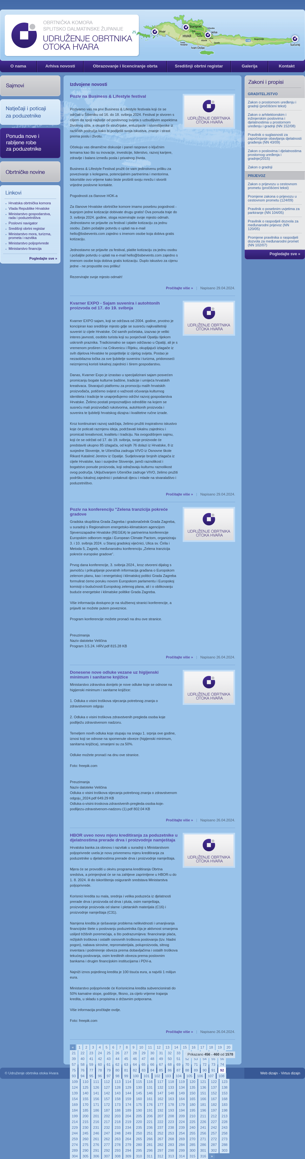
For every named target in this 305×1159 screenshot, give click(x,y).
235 (139, 1127)
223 (171, 1122)
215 (86, 1122)
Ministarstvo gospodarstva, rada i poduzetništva (30, 216)
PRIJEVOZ (256, 176)
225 (192, 1122)
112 (107, 1082)
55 (213, 1059)
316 (203, 1156)
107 (211, 1076)
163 (171, 1099)
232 (107, 1127)
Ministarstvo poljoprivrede (29, 243)
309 (128, 1156)
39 (74, 1059)
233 (118, 1127)
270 (192, 1139)
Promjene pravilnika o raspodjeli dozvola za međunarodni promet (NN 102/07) (273, 241)
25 (109, 1053)
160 (139, 1099)
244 (75, 1133)
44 (117, 1059)
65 (144, 1064)
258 (224, 1133)
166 (203, 1099)
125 (86, 1087)
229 (75, 1127)
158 (118, 1099)
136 (203, 1087)
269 (182, 1139)
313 (171, 1156)
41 (91, 1059)
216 (96, 1122)
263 (118, 1139)
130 (139, 1087)
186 (96, 1110)
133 (171, 1087)
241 (203, 1127)
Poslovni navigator (23, 223)
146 (150, 1093)
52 (187, 1059)
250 (139, 1133)
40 (82, 1059)
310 (139, 1156)
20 (228, 1047)
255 (192, 1133)
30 (152, 1053)
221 (150, 1122)
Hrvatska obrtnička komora (30, 203)
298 (171, 1150)
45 (126, 1059)
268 (171, 1139)
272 (214, 1139)
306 (96, 1156)
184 (75, 1110)
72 (205, 1064)
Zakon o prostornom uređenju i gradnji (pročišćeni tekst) (272, 104)
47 (144, 1059)
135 (192, 1087)
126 (96, 1087)
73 (213, 1064)
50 (170, 1059)
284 (182, 1145)
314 (182, 1156)
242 (214, 1127)
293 (118, 1150)
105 (189, 1076)
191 (150, 1110)
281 (150, 1145)
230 (86, 1127)
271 (203, 1139)
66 (152, 1064)
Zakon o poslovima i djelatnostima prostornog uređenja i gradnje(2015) (275, 154)
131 (150, 1087)
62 (117, 1064)
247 (107, 1133)
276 (96, 1145)
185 (86, 1110)
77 (91, 1070)
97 (109, 1076)
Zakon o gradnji (260, 167)
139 (75, 1093)
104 (179, 1076)
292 (107, 1150)
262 (107, 1139)
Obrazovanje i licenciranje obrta (125, 66)
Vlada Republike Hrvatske (29, 208)
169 (75, 1104)
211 (203, 1116)
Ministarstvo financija (25, 248)
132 (160, 1087)
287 (214, 1145)
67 (161, 1064)
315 (192, 1156)
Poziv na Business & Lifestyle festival (108, 96)
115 (139, 1082)
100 (136, 1076)
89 (196, 1070)
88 (187, 1070)
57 (74, 1064)
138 (224, 1087)
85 (161, 1070)
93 (74, 1076)
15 (185, 1047)
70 (187, 1064)
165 (192, 1099)
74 (222, 1064)
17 (202, 1047)
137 (214, 1087)
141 (96, 1093)
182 (214, 1104)
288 (224, 1145)
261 (96, 1139)
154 (75, 1099)
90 (205, 1070)
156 (96, 1099)
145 (139, 1093)
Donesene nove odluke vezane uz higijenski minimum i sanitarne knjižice (114, 674)
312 (160, 1156)
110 (86, 1082)
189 (128, 1110)
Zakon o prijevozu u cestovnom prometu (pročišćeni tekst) (272, 186)
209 (182, 1116)
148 (171, 1093)
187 (107, 1110)
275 (86, 1145)
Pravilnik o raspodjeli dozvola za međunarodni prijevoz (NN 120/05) (273, 225)
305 (86, 1156)
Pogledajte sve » (43, 258)
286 (203, 1145)
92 (222, 1070)
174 (128, 1104)
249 (128, 1133)
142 (107, 1093)
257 (214, 1133)
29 (144, 1053)
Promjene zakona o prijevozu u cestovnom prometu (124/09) (272, 198)
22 (82, 1053)
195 (192, 1110)
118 (171, 1082)
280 (139, 1145)
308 (118, 1156)
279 (128, 1145)
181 (203, 1104)
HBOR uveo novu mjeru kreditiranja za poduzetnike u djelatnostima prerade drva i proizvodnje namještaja (124, 837)
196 (203, 1110)
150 (192, 1093)
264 (128, 1139)
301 (203, 1150)
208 (171, 1116)
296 (150, 1150)
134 (182, 1087)
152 (214, 1093)
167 (214, 1099)
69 (178, 1064)
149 (182, 1093)
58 (82, 1064)
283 (171, 1145)
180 (192, 1104)
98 (117, 1076)
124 (75, 1087)
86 (170, 1070)
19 (219, 1047)
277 (107, 1145)
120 (192, 1082)
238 (171, 1127)
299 (182, 1150)
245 (86, 1133)
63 (126, 1064)
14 (176, 1047)
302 (214, 1150)
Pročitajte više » (179, 288)
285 (192, 1145)
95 (91, 1076)
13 (167, 1047)
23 (91, 1053)
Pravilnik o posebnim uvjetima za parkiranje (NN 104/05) (274, 210)
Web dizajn (269, 1073)
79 (109, 1070)
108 (222, 1076)
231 (96, 1127)
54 (205, 1059)
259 (75, 1139)
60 (100, 1064)
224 (182, 1122)
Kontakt (287, 66)
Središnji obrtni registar (199, 66)
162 (160, 1099)
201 (96, 1116)
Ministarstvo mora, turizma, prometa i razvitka (30, 236)
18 (211, 1047)
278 (118, 1145)
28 (135, 1053)
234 (128, 1127)
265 (139, 1139)
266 (150, 1139)
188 (118, 1110)
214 (75, 1122)
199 (75, 1116)
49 (161, 1059)
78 (100, 1070)
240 (192, 1127)
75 (74, 1070)
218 (118, 1122)
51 (178, 1059)
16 (193, 1047)
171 (96, 1104)
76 (82, 1070)
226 (203, 1122)
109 (75, 1082)
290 (86, 1150)
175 (139, 1104)
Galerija (249, 66)
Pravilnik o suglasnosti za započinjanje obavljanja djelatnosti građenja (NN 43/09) (275, 138)
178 (171, 1104)
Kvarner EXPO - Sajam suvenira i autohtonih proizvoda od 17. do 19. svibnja (115, 305)
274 (75, 1145)
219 (128, 1122)
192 (160, 1110)
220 (139, 1122)
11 (150, 1047)
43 (109, 1059)
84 (152, 1070)
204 (128, 1116)
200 (86, 1116)
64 (135, 1064)
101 (147, 1076)
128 (118, 1087)
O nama (18, 66)
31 (161, 1053)
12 (158, 1047)
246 (96, 1133)
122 (214, 1082)
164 (182, 1099)
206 (150, 1116)
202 (107, 1116)
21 (74, 1053)
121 (203, 1082)
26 (117, 1053)
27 (126, 1053)
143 (118, 1093)
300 (192, 1150)
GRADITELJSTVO (263, 94)
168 (224, 1099)
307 (107, 1156)
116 (150, 1082)
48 (152, 1059)
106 (200, 1076)
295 (139, 1150)
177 (160, 1104)
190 (139, 1110)
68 (170, 1064)
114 (128, 1082)
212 (214, 1116)
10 (141, 1047)
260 (86, 1139)
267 (160, 1139)
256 (203, 1133)
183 (224, 1104)
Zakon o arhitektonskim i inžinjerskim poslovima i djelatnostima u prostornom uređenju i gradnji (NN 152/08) (271, 120)
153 (224, 1093)
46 (135, 1059)
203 (118, 1116)
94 (82, 1076)
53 (196, 1059)
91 (213, 1070)
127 (107, 1087)
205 (139, 1116)
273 (224, 1139)
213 (224, 1116)
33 (178, 1053)
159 (128, 1099)
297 (160, 1150)
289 (75, 1150)
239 (182, 1127)
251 (150, 1133)
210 (192, 1116)
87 (178, 1070)
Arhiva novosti (60, 66)
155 (86, 1099)
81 (126, 1070)
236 (150, 1127)
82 (135, 1070)
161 (150, 1099)
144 (128, 1093)
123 (224, 1082)
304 (75, 1156)
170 (86, 1104)
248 (118, 1133)
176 (150, 1104)
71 (196, 1064)
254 (182, 1133)
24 (100, 1053)
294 (128, 1150)
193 (171, 1110)
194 (182, 1110)
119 (182, 1082)
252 (160, 1133)
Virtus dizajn (290, 1073)
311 (150, 1156)
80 (117, 1070)
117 (160, 1082)
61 (109, 1064)
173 (118, 1104)
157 (107, 1099)
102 (157, 1076)
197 (214, 1110)
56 (222, 1059)
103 (168, 1076)
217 (107, 1122)
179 (182, 1104)
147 (160, 1093)
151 (203, 1093)
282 (160, 1145)
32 (170, 1053)
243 (224, 1127)
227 (214, 1122)
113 (118, 1082)
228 (224, 1122)
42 (100, 1059)
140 (86, 1093)
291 (96, 1150)
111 (96, 1082)
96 (100, 1076)
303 (224, 1150)
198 (224, 1110)
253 (171, 1133)
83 (144, 1070)
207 (160, 1116)
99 (126, 1076)
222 (160, 1122)
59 (91, 1064)
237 (160, 1127)
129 (128, 1087)
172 (107, 1104)
